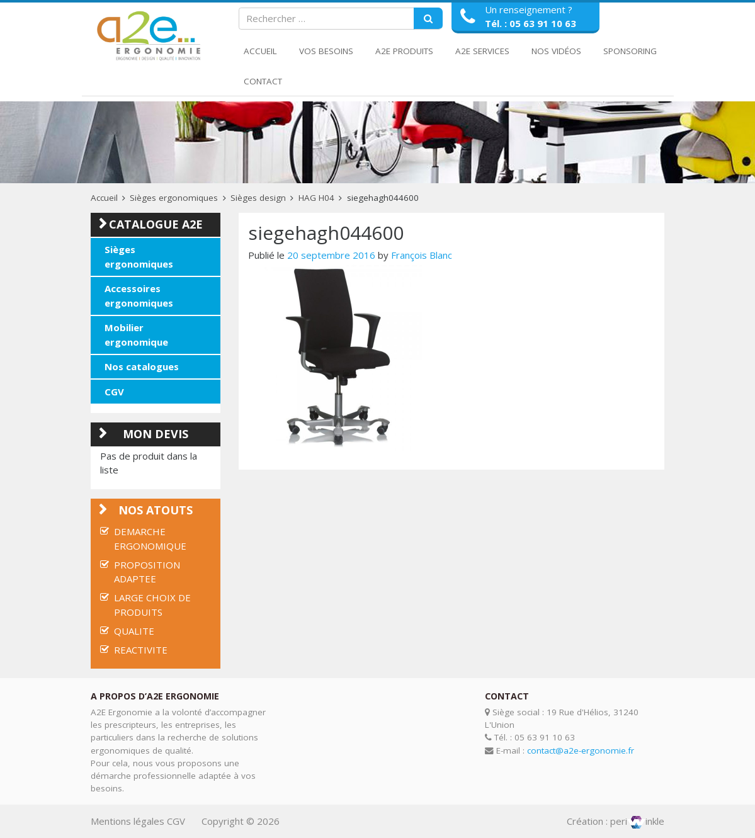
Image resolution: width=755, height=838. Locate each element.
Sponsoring (630, 51)
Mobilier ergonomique (136, 334)
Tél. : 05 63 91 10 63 (530, 23)
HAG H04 (316, 197)
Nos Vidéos (556, 51)
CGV (114, 391)
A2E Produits (404, 51)
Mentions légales (127, 821)
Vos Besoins (326, 51)
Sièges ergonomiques (174, 197)
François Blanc (421, 255)
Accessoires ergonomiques (139, 295)
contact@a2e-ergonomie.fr (580, 750)
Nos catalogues (142, 366)
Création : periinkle (615, 821)
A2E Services (482, 51)
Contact (263, 81)
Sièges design (258, 197)
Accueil (260, 51)
